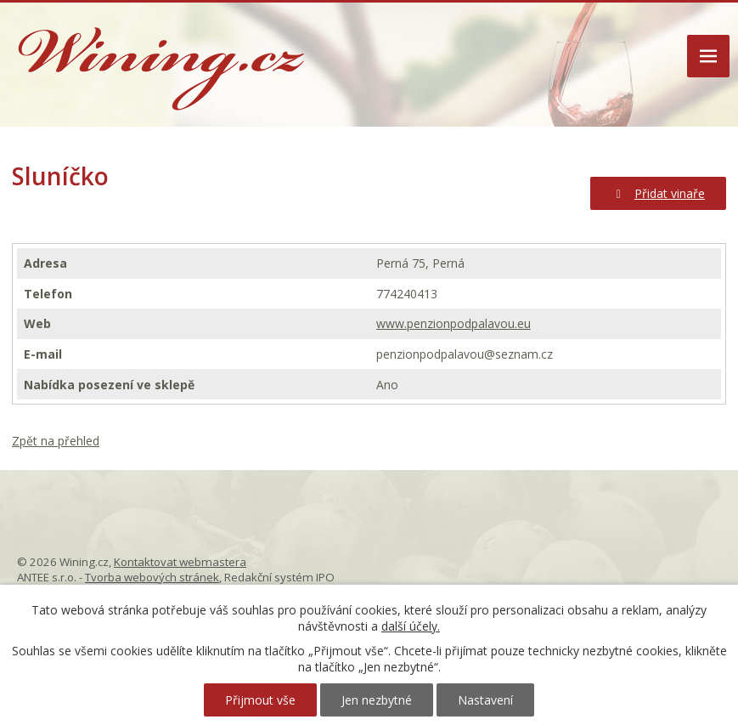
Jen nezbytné (376, 700)
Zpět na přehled (55, 441)
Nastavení (485, 700)
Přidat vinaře (658, 193)
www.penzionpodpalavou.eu (453, 323)
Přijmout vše (260, 700)
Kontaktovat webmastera (180, 561)
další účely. (410, 626)
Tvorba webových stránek (152, 577)
